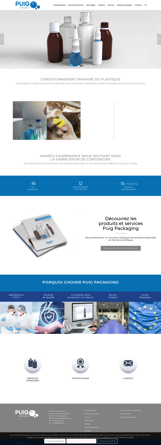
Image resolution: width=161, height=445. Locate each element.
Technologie (89, 420)
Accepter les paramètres (55, 441)
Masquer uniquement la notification (81, 441)
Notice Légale (125, 414)
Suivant (159, 39)
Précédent (2, 39)
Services (87, 424)
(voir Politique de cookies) (123, 437)
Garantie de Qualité (92, 427)
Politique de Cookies (127, 417)
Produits (88, 417)
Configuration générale (107, 441)
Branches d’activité (92, 414)
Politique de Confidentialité (130, 410)
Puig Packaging (90, 410)
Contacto (88, 431)
